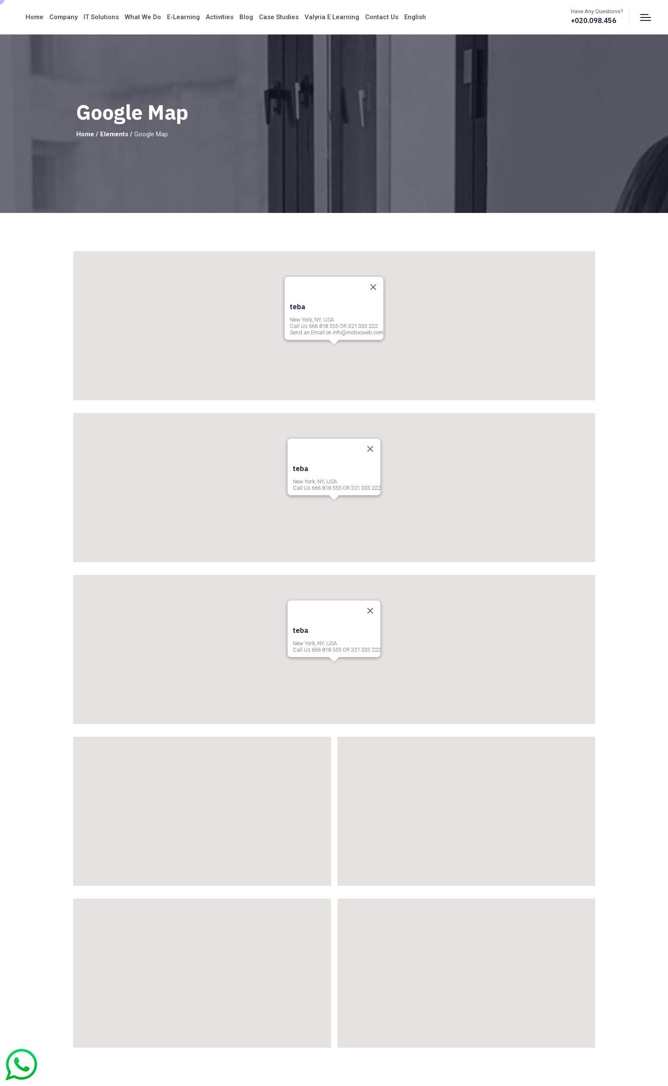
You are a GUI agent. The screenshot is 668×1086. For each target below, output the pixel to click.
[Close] (373, 287)
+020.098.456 (593, 20)
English (415, 17)
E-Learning (183, 17)
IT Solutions (101, 17)
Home (34, 17)
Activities (219, 17)
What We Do (143, 17)
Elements (114, 134)
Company (63, 17)
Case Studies (279, 17)
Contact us (381, 17)
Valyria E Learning (332, 17)
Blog (246, 17)
